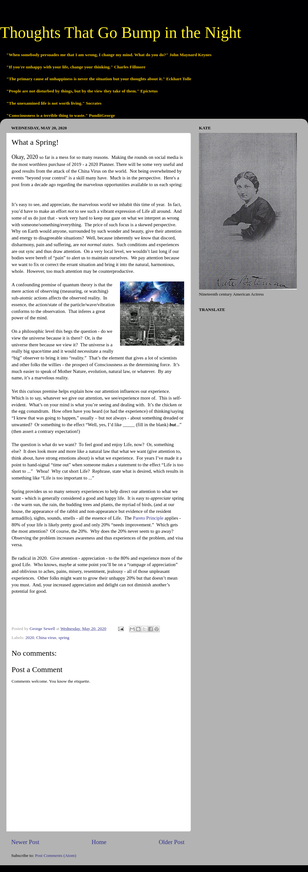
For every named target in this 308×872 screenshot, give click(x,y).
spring (63, 637)
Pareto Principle (148, 518)
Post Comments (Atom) (55, 855)
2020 (29, 637)
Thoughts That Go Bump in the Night (120, 32)
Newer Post (25, 842)
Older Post (171, 842)
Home (99, 842)
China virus (46, 637)
